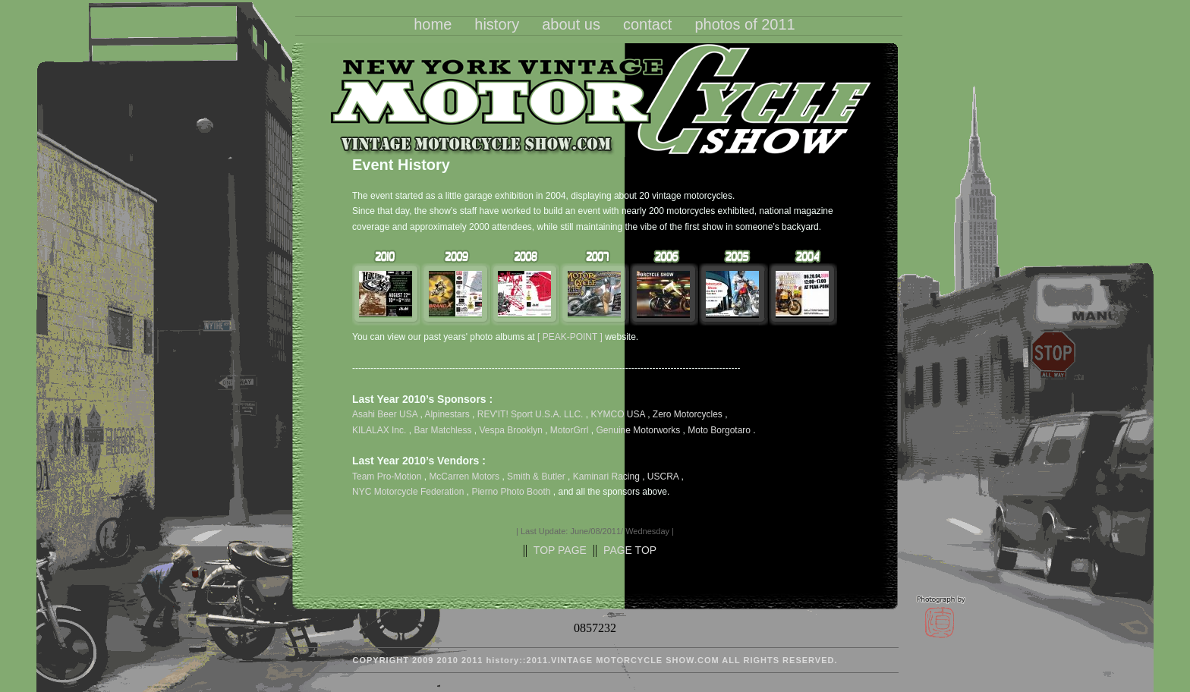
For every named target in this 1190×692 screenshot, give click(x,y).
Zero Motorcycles (687, 414)
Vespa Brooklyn (510, 430)
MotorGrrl (569, 430)
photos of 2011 (744, 24)
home (433, 24)
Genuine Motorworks (639, 430)
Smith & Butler (537, 476)
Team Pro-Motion (388, 476)
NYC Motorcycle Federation (409, 491)
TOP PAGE (560, 550)
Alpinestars (446, 414)
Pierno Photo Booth (511, 491)
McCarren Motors (465, 476)
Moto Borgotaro (719, 430)
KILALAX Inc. (379, 430)
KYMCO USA (617, 414)
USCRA (664, 476)
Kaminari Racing (607, 476)
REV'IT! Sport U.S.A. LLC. (530, 414)
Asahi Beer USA (384, 414)
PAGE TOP (630, 550)
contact (647, 24)
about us (571, 24)
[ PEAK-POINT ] (570, 337)
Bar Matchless (442, 430)
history (496, 24)
